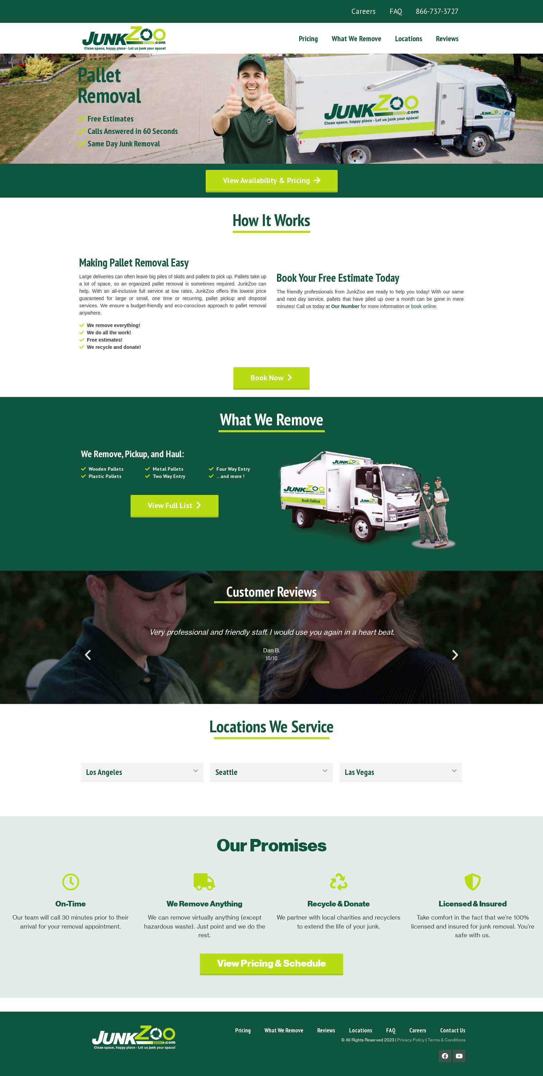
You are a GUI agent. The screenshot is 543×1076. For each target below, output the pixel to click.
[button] (272, 180)
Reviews (447, 38)
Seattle (226, 772)
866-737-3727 (437, 11)
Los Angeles (104, 772)
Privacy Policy (411, 1039)
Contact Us (452, 1030)
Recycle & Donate (339, 903)
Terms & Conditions (446, 1039)
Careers (363, 11)
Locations (408, 38)
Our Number (345, 306)
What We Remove (356, 38)
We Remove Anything (204, 903)
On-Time (70, 903)
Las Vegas (359, 772)
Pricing (308, 38)
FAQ (396, 11)
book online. (424, 306)
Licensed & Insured (473, 903)
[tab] (142, 772)
